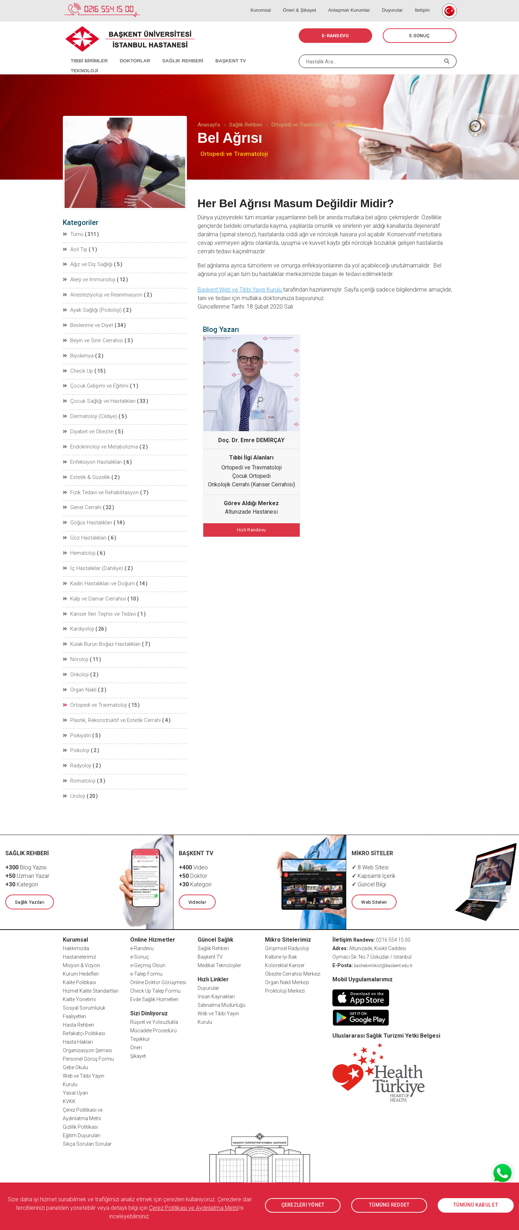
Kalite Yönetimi (79, 987)
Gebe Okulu (75, 1055)
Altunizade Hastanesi (251, 511)
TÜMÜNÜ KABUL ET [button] (476, 1205)
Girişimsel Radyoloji (287, 936)
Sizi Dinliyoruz (149, 1001)
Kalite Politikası (79, 970)
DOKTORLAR (129, 53)
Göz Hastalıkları (84, 531)
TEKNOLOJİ (257, 53)
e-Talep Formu (146, 962)
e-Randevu (142, 936)
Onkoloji (76, 665)
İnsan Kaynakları (216, 984)
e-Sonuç (139, 945)
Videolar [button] (197, 890)
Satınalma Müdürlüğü (221, 993)
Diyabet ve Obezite (87, 427)
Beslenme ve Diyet (87, 323)
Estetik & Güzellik (85, 472)
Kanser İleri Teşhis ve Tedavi (98, 606)
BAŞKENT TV (219, 53)
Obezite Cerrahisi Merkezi (292, 962)
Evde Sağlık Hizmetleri (154, 987)
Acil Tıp (75, 249)
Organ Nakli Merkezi (287, 970)
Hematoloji (79, 546)
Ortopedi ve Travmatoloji (299, 125)
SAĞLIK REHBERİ (174, 53)
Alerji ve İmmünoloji (89, 278)
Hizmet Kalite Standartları (90, 979)
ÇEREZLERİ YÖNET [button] (303, 1205)
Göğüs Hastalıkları (87, 516)
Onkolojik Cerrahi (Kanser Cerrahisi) (251, 484)
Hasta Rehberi (78, 1013)
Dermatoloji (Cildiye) (89, 412)
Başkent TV (210, 945)
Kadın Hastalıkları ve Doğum (98, 576)
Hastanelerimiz (79, 945)
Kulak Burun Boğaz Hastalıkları (101, 635)
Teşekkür (140, 1027)
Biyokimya (78, 353)
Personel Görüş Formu (88, 1047)
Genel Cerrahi (81, 501)
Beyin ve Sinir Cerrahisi (92, 338)
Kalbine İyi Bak (281, 945)
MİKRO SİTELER (372, 841)
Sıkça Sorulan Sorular (87, 1132)
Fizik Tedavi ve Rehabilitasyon (100, 487)
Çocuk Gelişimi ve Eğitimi (94, 382)
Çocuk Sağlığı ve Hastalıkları (98, 397)
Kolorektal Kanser (285, 953)
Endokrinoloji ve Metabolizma (100, 442)
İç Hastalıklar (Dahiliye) (92, 561)
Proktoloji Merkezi (285, 979)
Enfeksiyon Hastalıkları (92, 457)
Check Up (77, 368)
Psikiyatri (77, 725)
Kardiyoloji (79, 621)
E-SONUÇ (419, 35)
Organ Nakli (80, 680)
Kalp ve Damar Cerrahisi (93, 591)
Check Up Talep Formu (155, 979)
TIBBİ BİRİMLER (86, 53)
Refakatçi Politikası (84, 1021)
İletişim (422, 3)
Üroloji (74, 784)
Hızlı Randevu (251, 529)
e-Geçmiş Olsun (147, 953)
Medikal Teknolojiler (219, 953)
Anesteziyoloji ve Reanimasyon (101, 293)
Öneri (136, 1035)
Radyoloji (77, 754)
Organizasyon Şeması (87, 1038)
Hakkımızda (76, 936)
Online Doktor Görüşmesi (158, 970)
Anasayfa (209, 125)
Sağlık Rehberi (245, 125)
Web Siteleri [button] (373, 890)
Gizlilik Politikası (80, 1115)
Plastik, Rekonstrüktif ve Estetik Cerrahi (109, 710)
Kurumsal (271, 3)
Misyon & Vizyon (81, 953)
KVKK (69, 1089)
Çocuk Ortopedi (251, 476)
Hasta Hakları (78, 1030)
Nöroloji (76, 650)
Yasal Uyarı (75, 1081)
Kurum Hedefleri (81, 962)
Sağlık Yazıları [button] (29, 890)
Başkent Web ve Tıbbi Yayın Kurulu (240, 289)
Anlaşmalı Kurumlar (354, 3)
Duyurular (395, 3)
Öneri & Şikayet (307, 3)
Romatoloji (79, 769)
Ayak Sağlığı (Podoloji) (92, 308)
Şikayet (138, 1044)
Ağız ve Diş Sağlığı (86, 263)
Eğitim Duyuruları (81, 1123)
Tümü (73, 234)
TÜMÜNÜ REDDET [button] (389, 1205)
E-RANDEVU (335, 35)
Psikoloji (76, 740)
